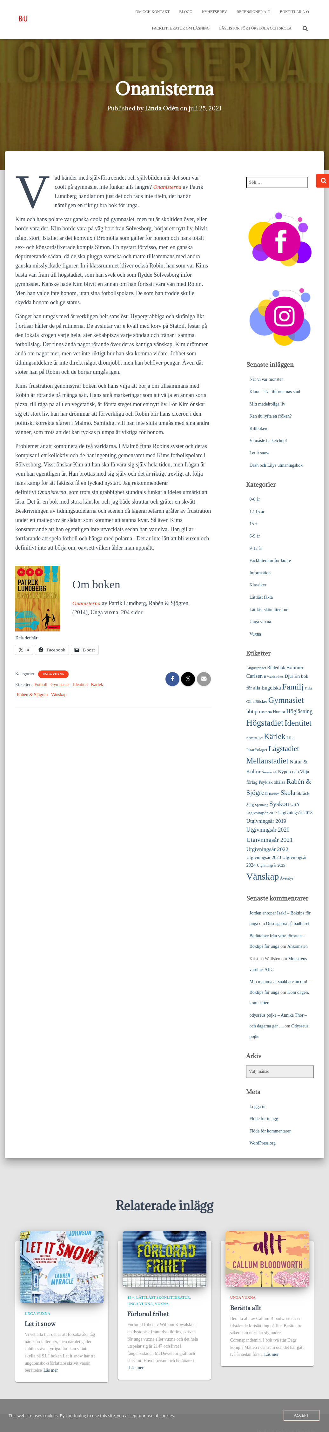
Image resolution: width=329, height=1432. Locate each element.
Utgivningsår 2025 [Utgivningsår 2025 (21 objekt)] (271, 865)
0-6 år (254, 499)
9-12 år (255, 548)
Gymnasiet (60, 684)
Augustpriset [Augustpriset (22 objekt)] (256, 668)
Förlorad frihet (148, 1314)
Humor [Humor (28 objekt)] (279, 711)
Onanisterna (167, 187)
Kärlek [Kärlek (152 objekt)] (274, 736)
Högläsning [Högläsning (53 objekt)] (299, 711)
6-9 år (254, 536)
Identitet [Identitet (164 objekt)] (298, 723)
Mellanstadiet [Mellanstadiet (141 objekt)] (267, 760)
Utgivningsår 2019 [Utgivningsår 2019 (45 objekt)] (266, 821)
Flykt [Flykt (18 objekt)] (308, 688)
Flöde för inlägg (263, 1118)
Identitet (80, 684)
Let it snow (259, 453)
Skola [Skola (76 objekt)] (287, 792)
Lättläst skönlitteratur (268, 609)
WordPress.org (262, 1143)
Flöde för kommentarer (270, 1131)
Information (260, 573)
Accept (301, 1415)
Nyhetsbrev (214, 12)
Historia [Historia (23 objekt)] (265, 712)
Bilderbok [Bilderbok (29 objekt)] (276, 667)
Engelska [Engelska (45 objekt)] (271, 688)
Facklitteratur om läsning (181, 28)
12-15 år (256, 511)
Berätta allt (245, 1308)
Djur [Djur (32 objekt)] (289, 676)
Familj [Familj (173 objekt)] (292, 686)
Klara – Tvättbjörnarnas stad (274, 391)
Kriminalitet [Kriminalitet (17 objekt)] (254, 738)
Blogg (185, 12)
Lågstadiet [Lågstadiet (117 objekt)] (283, 748)
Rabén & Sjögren (32, 694)
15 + (253, 523)
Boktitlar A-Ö (294, 12)
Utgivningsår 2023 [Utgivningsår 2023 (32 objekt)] (263, 857)
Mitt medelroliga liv (267, 404)
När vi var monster (266, 379)
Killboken (258, 428)
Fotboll (41, 684)
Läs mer (51, 1370)
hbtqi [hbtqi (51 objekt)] (252, 711)
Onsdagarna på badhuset (288, 923)
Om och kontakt (153, 12)
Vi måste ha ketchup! (268, 440)
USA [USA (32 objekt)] (294, 804)
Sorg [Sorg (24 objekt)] (250, 804)
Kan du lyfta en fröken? (270, 416)
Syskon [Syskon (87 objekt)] (279, 804)
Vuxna (255, 634)
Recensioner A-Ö (253, 12)
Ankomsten (297, 946)
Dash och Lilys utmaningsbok (276, 465)
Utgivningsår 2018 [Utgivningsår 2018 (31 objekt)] (295, 812)
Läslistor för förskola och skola (255, 28)
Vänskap (58, 694)
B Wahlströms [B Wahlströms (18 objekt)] (274, 676)
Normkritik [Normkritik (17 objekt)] (269, 772)
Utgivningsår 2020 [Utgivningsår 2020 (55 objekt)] (267, 830)
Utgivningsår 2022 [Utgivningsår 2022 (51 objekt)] (267, 849)
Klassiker (257, 585)
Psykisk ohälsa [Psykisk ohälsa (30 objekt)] (271, 782)
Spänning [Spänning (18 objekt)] (261, 805)
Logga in (257, 1106)
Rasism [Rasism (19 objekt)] (274, 793)
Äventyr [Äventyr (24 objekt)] (286, 878)
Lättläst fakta (260, 597)
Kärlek (97, 684)
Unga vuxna (53, 674)
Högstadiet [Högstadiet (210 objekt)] (264, 723)
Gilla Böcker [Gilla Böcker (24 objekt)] (256, 701)
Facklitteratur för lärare (270, 560)
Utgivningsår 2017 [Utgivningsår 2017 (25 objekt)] (261, 812)
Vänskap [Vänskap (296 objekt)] (262, 876)
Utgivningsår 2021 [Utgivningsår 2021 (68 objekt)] (269, 839)
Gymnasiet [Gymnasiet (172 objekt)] (286, 700)
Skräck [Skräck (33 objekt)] (302, 793)
